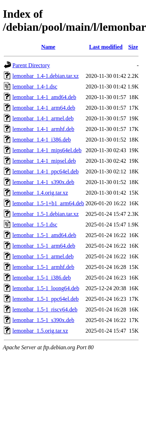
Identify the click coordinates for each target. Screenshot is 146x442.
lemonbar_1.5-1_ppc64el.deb (45, 299)
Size (133, 47)
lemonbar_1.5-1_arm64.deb (43, 246)
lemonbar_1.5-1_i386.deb (41, 278)
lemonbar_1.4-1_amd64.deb (44, 97)
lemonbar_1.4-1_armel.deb (43, 118)
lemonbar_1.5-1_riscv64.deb (44, 309)
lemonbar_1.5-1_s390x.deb (43, 320)
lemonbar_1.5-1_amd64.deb (44, 235)
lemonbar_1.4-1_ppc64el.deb (45, 171)
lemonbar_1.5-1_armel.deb (43, 256)
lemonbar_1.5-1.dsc (34, 225)
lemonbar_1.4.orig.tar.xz (40, 193)
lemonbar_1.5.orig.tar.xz (40, 331)
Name (48, 47)
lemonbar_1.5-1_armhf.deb (43, 267)
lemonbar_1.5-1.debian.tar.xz (45, 214)
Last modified (106, 47)
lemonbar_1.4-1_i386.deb (41, 140)
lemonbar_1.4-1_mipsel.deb (44, 161)
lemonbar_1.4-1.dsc (34, 87)
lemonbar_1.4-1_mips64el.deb (47, 150)
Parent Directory (31, 65)
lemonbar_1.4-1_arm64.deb (43, 108)
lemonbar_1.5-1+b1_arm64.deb (48, 203)
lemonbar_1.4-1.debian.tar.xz (45, 76)
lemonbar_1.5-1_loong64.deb (45, 288)
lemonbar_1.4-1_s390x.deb (43, 182)
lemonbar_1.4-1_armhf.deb (43, 129)
